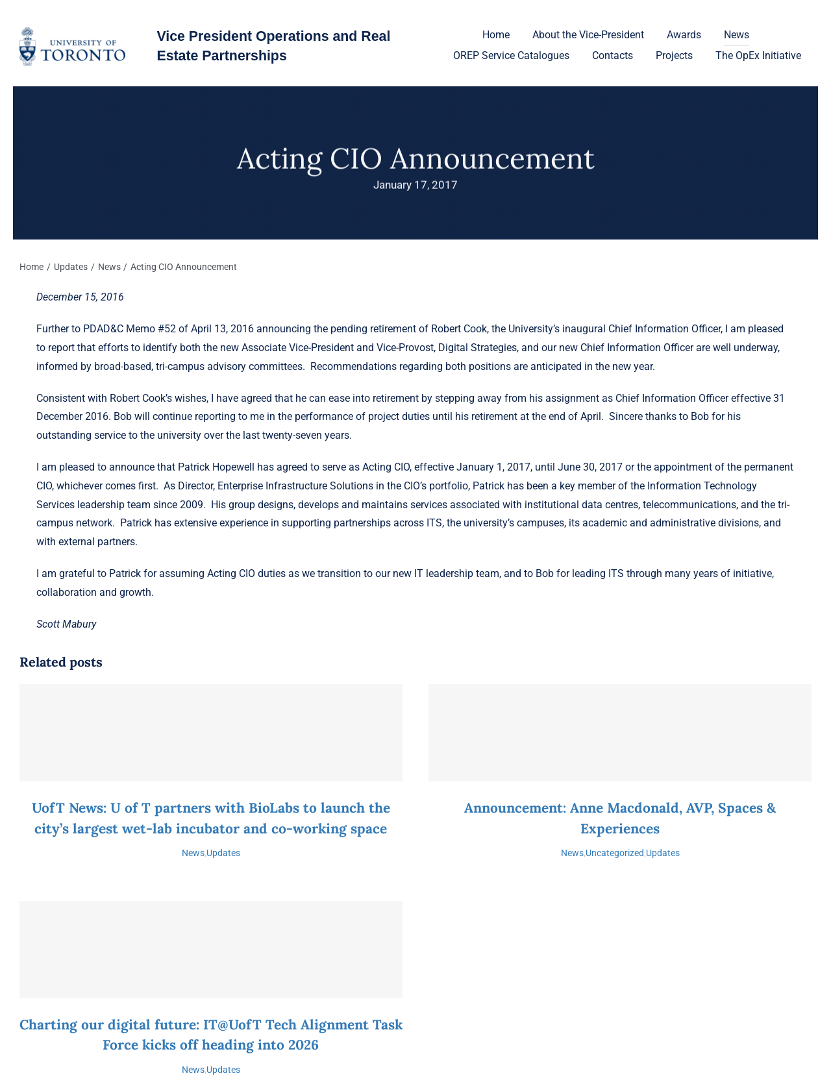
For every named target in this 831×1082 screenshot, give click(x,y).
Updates (223, 853)
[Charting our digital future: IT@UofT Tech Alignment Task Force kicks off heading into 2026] (211, 949)
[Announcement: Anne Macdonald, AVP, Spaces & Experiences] (620, 732)
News (193, 853)
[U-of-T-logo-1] (72, 32)
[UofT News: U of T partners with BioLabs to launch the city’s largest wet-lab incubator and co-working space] (211, 732)
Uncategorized (615, 853)
